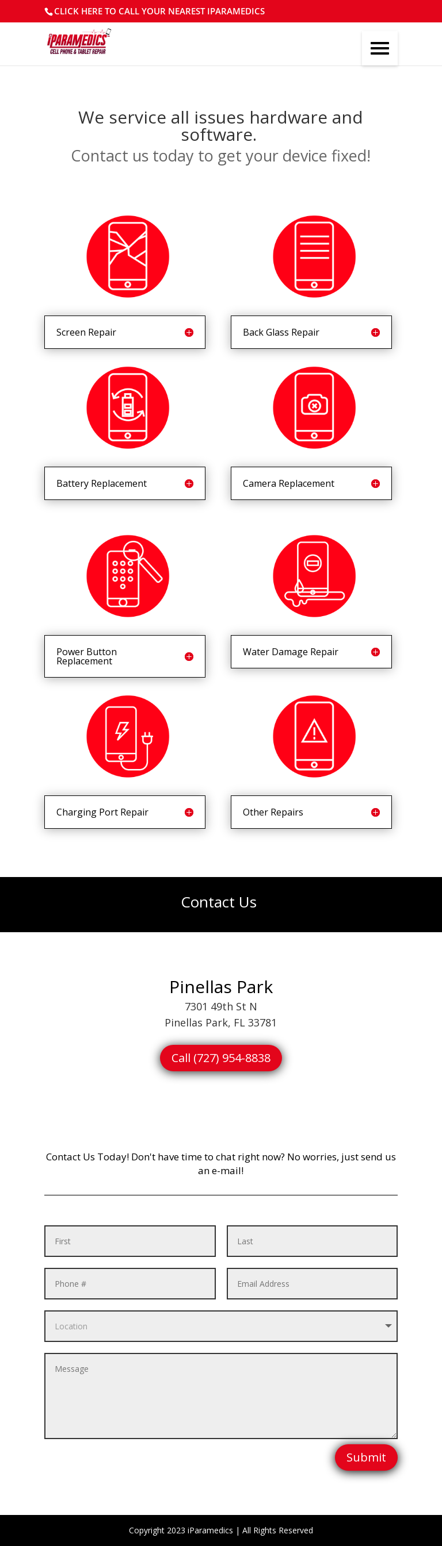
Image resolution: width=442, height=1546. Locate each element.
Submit (366, 1457)
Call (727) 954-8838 (221, 1058)
